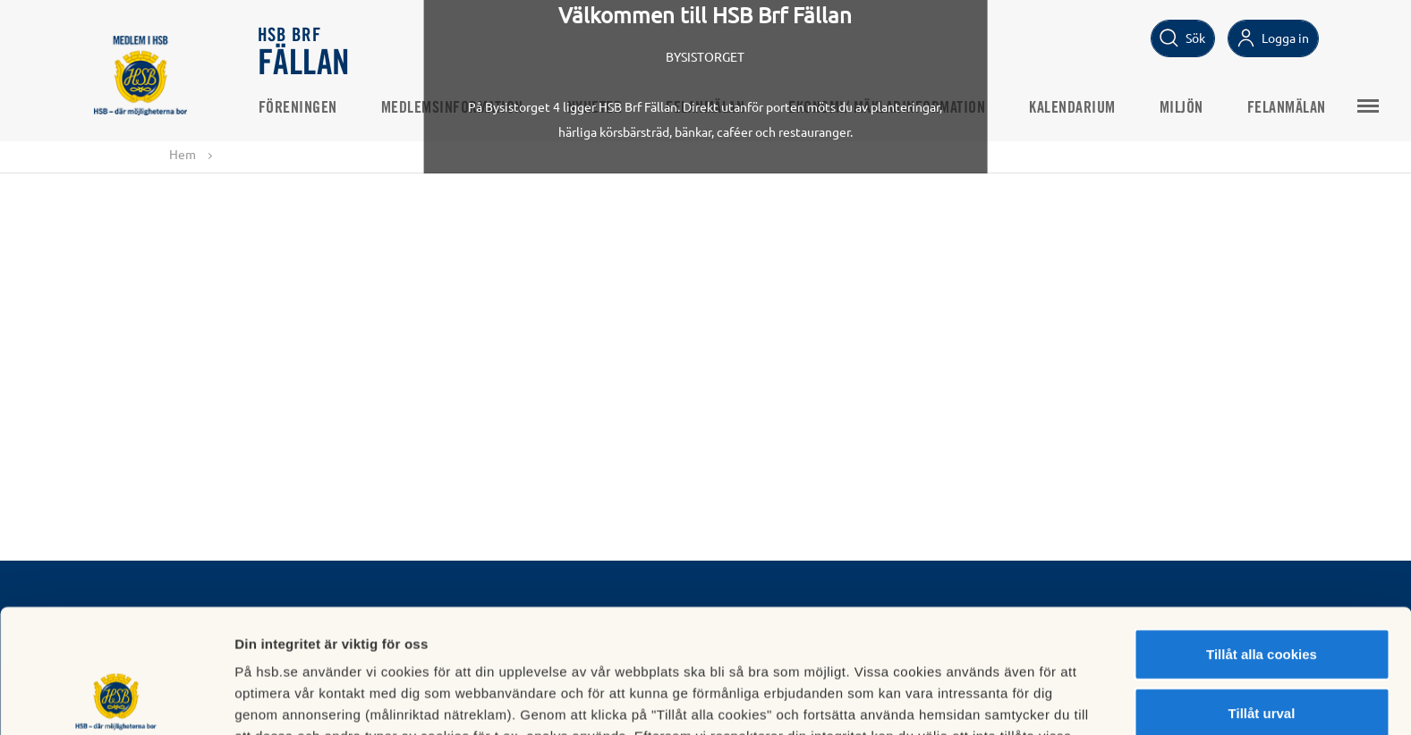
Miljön (1181, 108)
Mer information (951, 699)
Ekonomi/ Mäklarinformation (886, 108)
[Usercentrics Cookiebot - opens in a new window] (116, 700)
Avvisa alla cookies (1261, 655)
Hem (182, 154)
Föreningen (298, 108)
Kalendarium (1072, 108)
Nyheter (595, 108)
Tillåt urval (1262, 596)
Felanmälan (705, 108)
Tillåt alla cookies (1261, 537)
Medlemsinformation (452, 108)
